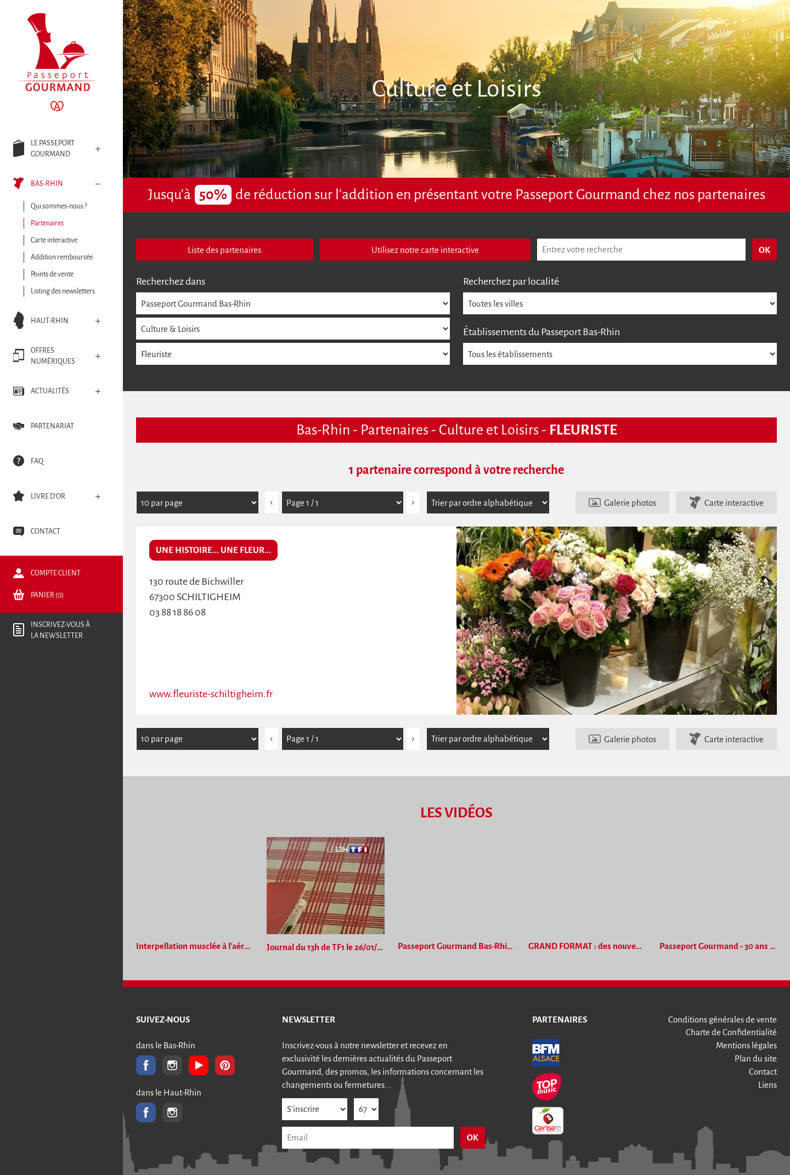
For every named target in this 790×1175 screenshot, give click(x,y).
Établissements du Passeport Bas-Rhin (541, 331)
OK (472, 1137)
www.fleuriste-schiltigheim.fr (211, 693)
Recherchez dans (170, 281)
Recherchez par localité (511, 281)
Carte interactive (734, 502)
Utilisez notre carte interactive (425, 250)
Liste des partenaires (224, 250)
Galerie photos (630, 502)
